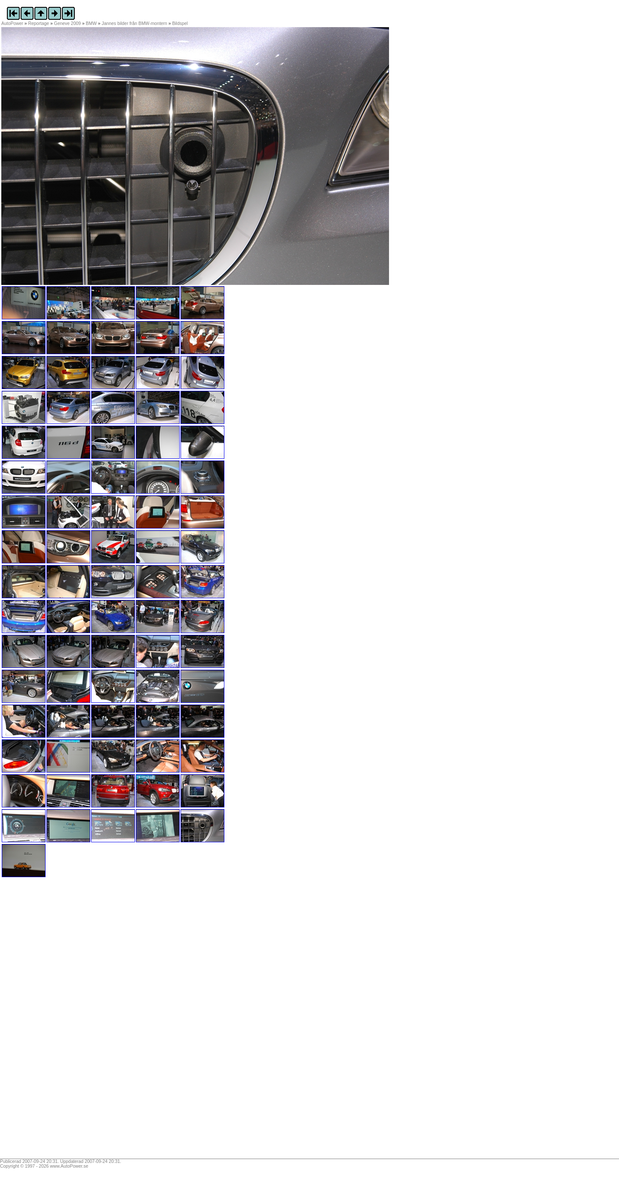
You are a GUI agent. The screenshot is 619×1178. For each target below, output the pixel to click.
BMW (91, 23)
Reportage (38, 23)
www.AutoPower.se (69, 1166)
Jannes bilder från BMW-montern (134, 23)
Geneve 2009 (67, 23)
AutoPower (12, 23)
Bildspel (179, 23)
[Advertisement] (55, 1021)
